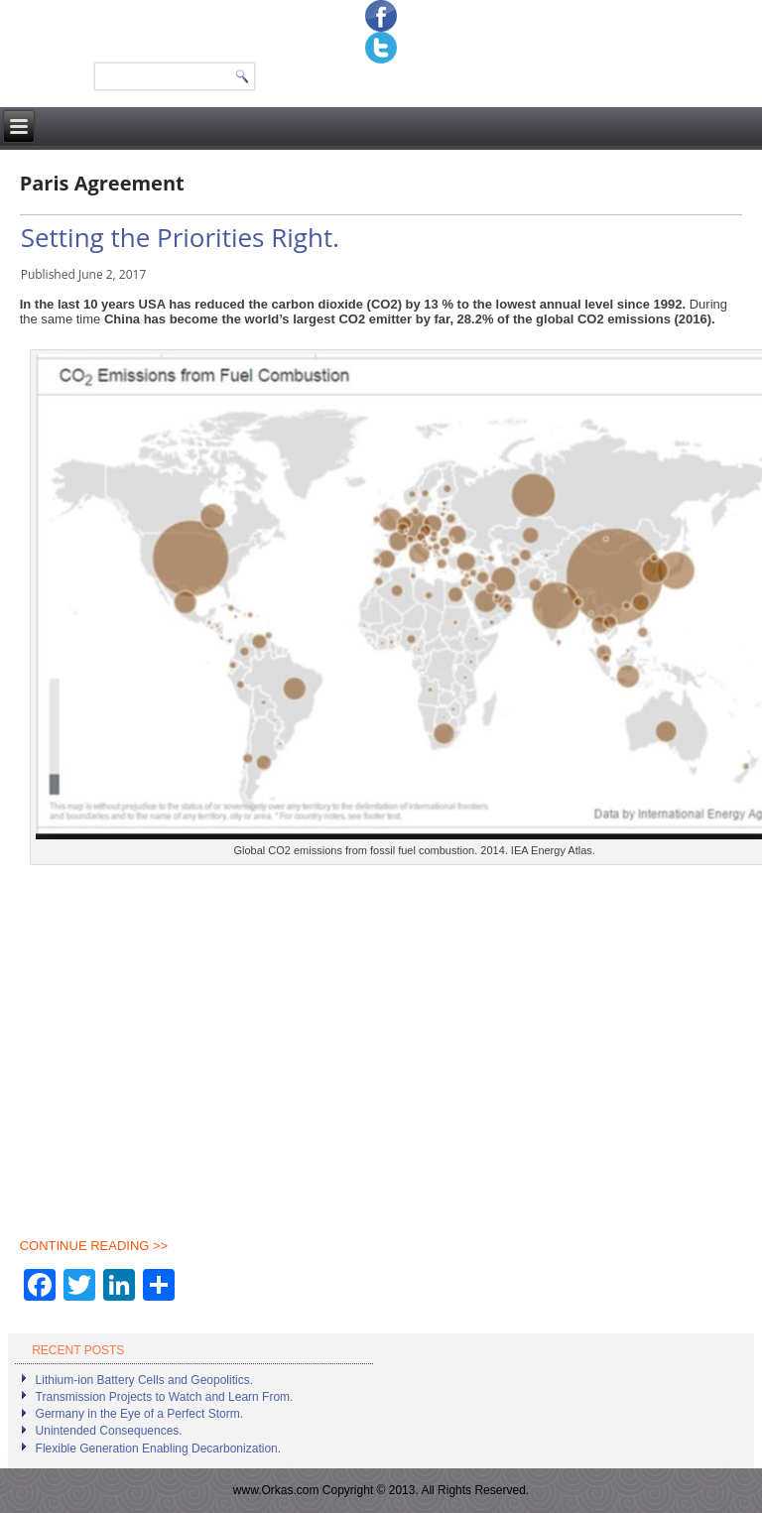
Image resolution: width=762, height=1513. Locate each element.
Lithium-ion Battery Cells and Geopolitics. (144, 1380)
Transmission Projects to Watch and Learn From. (165, 1397)
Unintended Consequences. (109, 1431)
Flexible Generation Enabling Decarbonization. (158, 1448)
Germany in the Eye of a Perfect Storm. (139, 1414)
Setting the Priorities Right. (180, 237)
